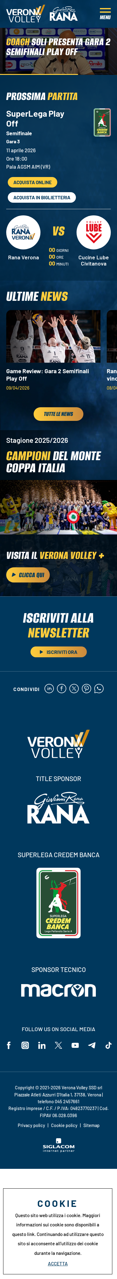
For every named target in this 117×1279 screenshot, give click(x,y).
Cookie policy (64, 1125)
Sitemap (91, 1125)
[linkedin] (49, 689)
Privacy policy (31, 1125)
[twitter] (74, 689)
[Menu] (105, 14)
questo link (23, 1234)
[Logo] (25, 14)
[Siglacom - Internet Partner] (58, 1150)
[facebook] (61, 689)
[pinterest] (86, 689)
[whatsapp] (99, 689)
